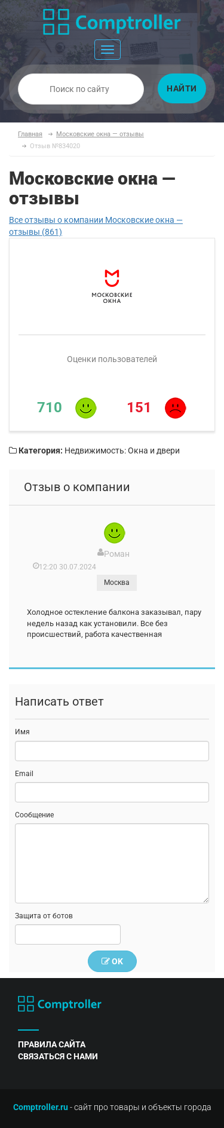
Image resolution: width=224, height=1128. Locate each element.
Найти (182, 88)
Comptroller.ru (40, 1107)
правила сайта (51, 1044)
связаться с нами (58, 1056)
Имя (22, 732)
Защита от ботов (44, 916)
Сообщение (34, 815)
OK (112, 961)
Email (24, 774)
